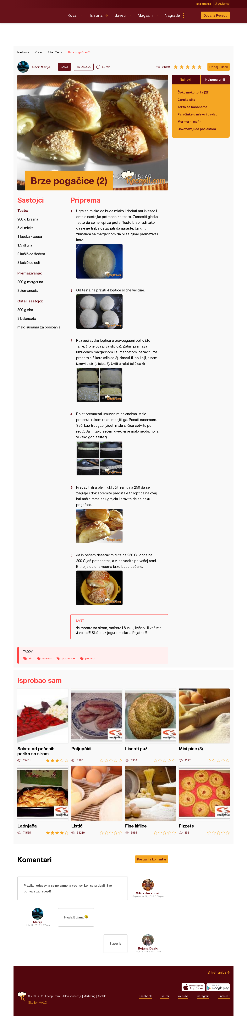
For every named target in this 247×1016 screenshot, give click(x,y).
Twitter (164, 996)
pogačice (68, 658)
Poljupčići (96, 725)
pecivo (90, 658)
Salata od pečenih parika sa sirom (42, 725)
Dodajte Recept (215, 15)
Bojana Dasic (148, 948)
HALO (43, 1002)
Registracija (203, 3)
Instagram (203, 996)
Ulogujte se (222, 3)
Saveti (120, 15)
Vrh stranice (217, 972)
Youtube (183, 996)
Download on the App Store (193, 987)
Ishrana (96, 15)
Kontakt (101, 996)
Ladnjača (42, 800)
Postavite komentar (151, 859)
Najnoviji (186, 79)
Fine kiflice (150, 800)
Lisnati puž (150, 725)
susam (47, 658)
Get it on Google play (218, 987)
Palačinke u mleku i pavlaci (198, 114)
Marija (45, 67)
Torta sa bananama (192, 107)
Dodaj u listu (218, 67)
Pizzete (204, 800)
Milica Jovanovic (148, 893)
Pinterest (224, 996)
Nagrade (172, 15)
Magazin (145, 15)
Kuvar (73, 15)
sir (30, 658)
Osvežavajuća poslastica (197, 129)
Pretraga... (191, 15)
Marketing (89, 996)
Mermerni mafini (190, 121)
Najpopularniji (215, 79)
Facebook (145, 996)
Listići (96, 800)
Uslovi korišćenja (71, 996)
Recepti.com (39, 13)
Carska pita (186, 99)
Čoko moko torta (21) (193, 92)
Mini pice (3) (204, 725)
